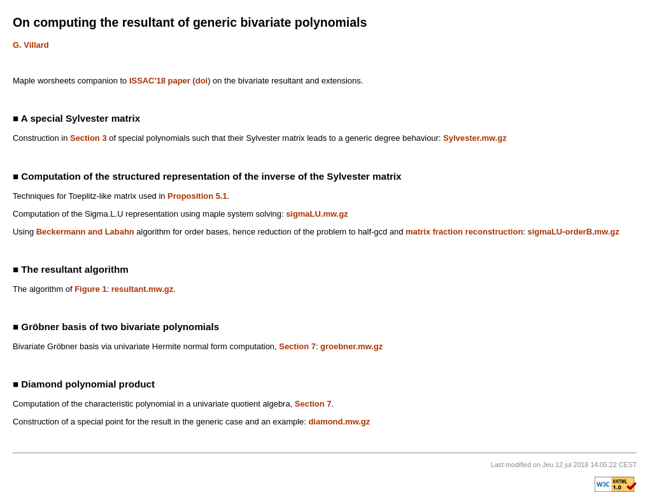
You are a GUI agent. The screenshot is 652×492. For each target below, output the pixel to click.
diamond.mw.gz (339, 421)
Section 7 (297, 346)
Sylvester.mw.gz (475, 138)
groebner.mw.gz (351, 346)
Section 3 (88, 138)
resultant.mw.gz (142, 289)
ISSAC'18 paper (159, 80)
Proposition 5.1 (197, 196)
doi (201, 80)
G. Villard (31, 45)
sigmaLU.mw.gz (317, 214)
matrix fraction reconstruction (464, 231)
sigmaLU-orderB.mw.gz (574, 231)
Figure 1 (90, 289)
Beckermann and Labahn (85, 231)
